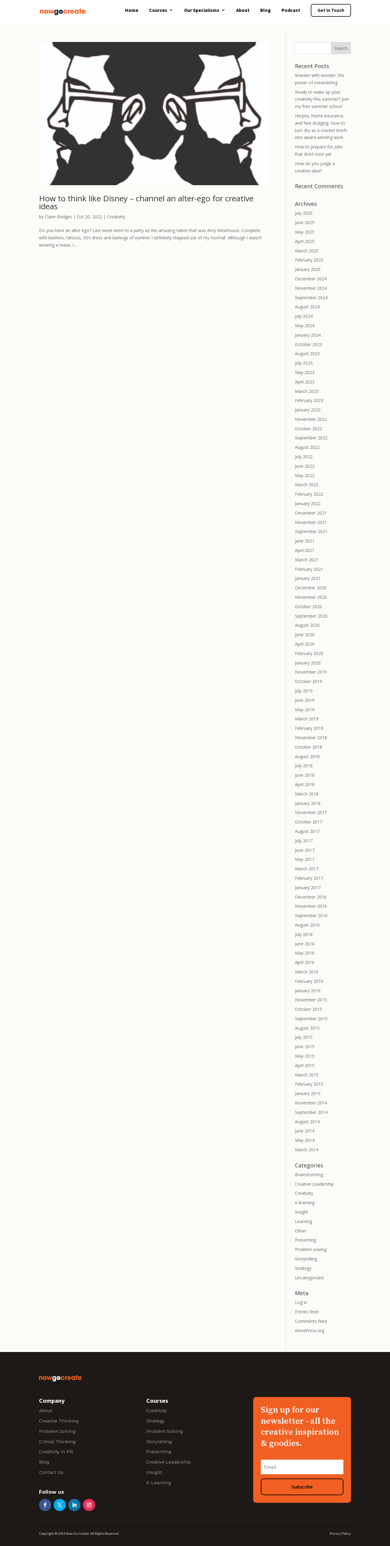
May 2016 (304, 953)
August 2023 (307, 353)
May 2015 (304, 1056)
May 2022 (304, 475)
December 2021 (311, 513)
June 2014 (304, 1131)
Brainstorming (309, 1174)
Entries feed (306, 1312)
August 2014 (307, 1122)
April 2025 (304, 241)
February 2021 (309, 569)
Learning (303, 1221)
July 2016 (304, 934)
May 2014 (304, 1140)
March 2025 (306, 251)
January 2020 (308, 663)
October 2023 (308, 344)
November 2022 (311, 419)
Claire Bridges (58, 217)
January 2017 (308, 887)
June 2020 (304, 634)
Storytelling (306, 1259)
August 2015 (307, 1028)
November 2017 (311, 812)
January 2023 (308, 410)
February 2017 (309, 878)
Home (131, 10)
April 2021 (304, 550)
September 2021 (311, 531)
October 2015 (308, 1009)
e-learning (304, 1202)
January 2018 (308, 803)
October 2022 (308, 429)
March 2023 (306, 391)
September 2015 (311, 1018)
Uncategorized (309, 1278)
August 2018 (307, 756)
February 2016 (309, 981)
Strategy (303, 1268)
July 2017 (304, 841)
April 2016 (304, 962)
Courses (158, 10)
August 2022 (307, 447)
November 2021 (311, 522)
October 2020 (308, 606)
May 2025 (304, 232)
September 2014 (311, 1112)
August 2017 (307, 831)
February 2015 (309, 1084)
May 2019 (304, 709)
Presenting (305, 1240)
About (243, 10)
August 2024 (307, 307)
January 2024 (308, 335)
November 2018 (311, 737)
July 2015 (304, 1037)
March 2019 (306, 719)
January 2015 (308, 1093)
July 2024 (304, 316)
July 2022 (304, 456)
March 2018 (306, 794)
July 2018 (304, 765)
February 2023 (309, 400)
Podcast (291, 10)
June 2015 (304, 1046)
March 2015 (306, 1075)
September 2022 (311, 438)
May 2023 (304, 372)
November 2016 (311, 906)
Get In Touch (330, 10)
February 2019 (309, 728)
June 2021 (304, 541)
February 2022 (309, 494)
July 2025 (304, 213)
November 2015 (311, 1000)
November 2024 (311, 288)
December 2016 (311, 897)
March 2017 (306, 869)
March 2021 (306, 560)
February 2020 (309, 653)
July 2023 (304, 363)
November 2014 (311, 1103)
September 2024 (311, 297)
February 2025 (309, 260)
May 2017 (304, 859)
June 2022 (304, 466)
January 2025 (308, 269)
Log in (301, 1302)
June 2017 (304, 850)
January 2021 (308, 578)
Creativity (116, 217)
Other (300, 1231)
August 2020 (307, 625)
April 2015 (304, 1065)
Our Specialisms (201, 10)
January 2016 (308, 990)
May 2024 (304, 325)
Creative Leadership (314, 1184)
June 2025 (304, 222)
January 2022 (308, 503)
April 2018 (304, 784)
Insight (301, 1212)
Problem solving (311, 1249)
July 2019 (304, 691)
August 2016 (307, 925)
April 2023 (304, 382)
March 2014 (306, 1150)
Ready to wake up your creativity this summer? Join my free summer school (322, 99)
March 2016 (306, 972)
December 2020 (311, 588)
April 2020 (304, 644)
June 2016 (304, 944)
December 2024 (311, 279)
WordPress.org (309, 1330)
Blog (265, 10)
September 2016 (311, 915)
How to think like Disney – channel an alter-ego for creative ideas (146, 202)
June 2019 (304, 700)
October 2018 (308, 747)
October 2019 (308, 681)
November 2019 (311, 672)
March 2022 (306, 484)
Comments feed (311, 1321)
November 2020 (311, 597)
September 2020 (311, 616)
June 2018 (304, 775)
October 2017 (308, 822)
